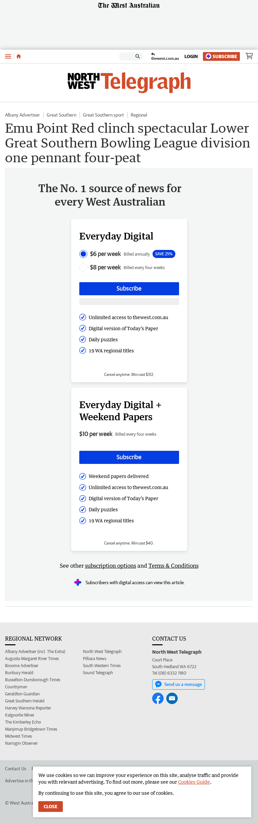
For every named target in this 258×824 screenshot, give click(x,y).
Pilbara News (94, 658)
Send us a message (178, 684)
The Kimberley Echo (23, 722)
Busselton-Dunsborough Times (32, 679)
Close (50, 806)
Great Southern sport (103, 115)
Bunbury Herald (19, 672)
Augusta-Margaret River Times (32, 658)
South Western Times (102, 665)
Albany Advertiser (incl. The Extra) (35, 651)
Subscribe (221, 56)
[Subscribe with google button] (129, 301)
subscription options (110, 565)
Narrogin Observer (21, 743)
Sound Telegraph (98, 672)
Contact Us (15, 768)
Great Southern (61, 115)
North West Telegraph (102, 651)
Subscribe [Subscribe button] (129, 288)
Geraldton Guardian (22, 693)
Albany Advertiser (22, 115)
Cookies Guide (194, 782)
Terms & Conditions (173, 565)
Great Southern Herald (24, 700)
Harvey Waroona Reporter (28, 707)
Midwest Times (18, 736)
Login (191, 56)
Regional (139, 115)
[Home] (19, 56)
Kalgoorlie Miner (19, 715)
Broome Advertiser (21, 665)
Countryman (16, 686)
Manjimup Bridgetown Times (31, 729)
